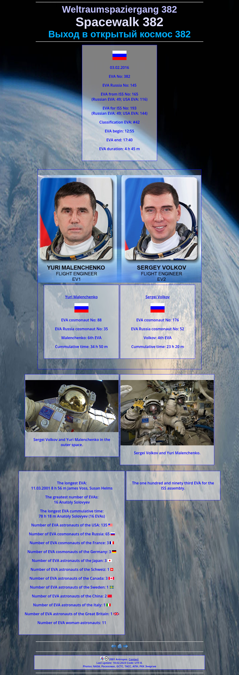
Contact (134, 659)
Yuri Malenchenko (81, 296)
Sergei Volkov (158, 296)
